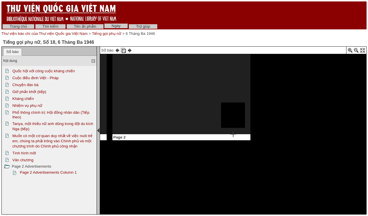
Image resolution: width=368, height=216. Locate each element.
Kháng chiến (23, 98)
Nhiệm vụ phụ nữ (27, 105)
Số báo (12, 52)
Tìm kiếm (50, 26)
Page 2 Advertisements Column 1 (48, 172)
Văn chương (22, 160)
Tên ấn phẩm (85, 26)
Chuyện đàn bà (25, 85)
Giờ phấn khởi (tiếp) (29, 92)
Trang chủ (18, 26)
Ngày (116, 26)
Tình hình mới (24, 153)
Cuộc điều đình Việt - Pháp (35, 78)
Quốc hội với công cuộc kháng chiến (43, 71)
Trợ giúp (143, 26)
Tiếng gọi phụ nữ (106, 33)
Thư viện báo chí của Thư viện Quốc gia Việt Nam (44, 33)
